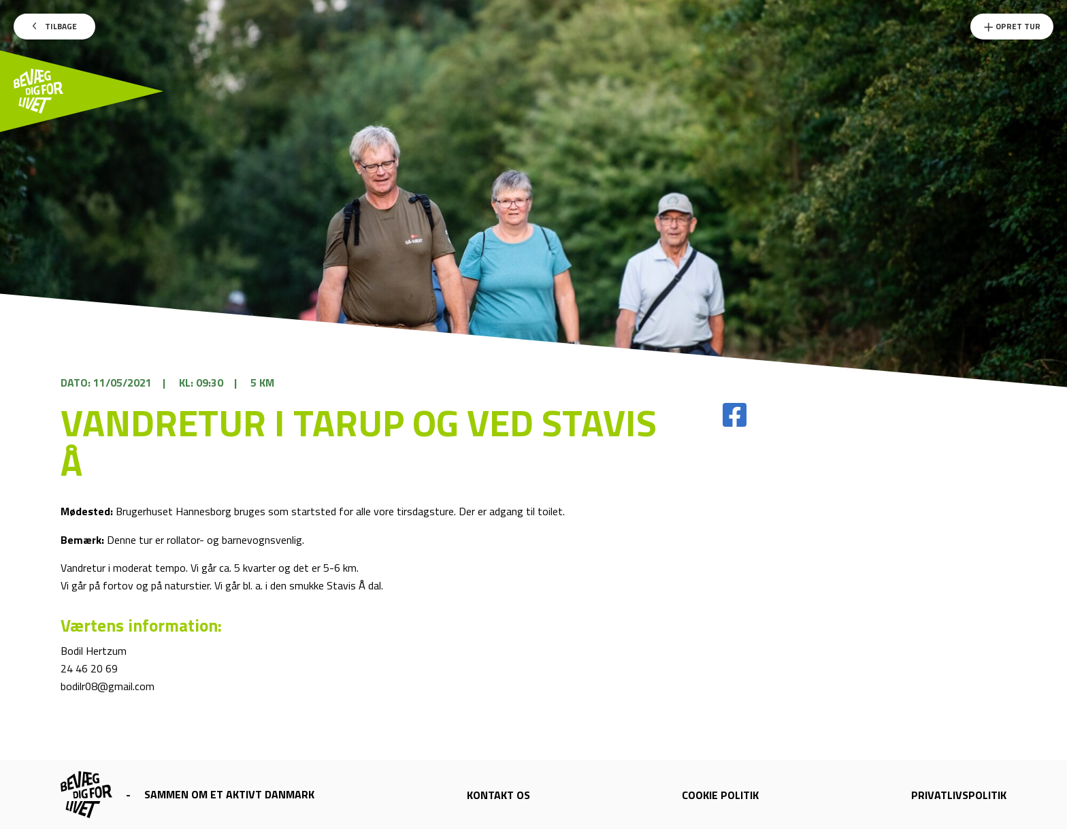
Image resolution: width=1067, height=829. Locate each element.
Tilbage (55, 26)
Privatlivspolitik (958, 795)
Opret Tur (1011, 26)
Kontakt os (498, 795)
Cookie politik (720, 795)
